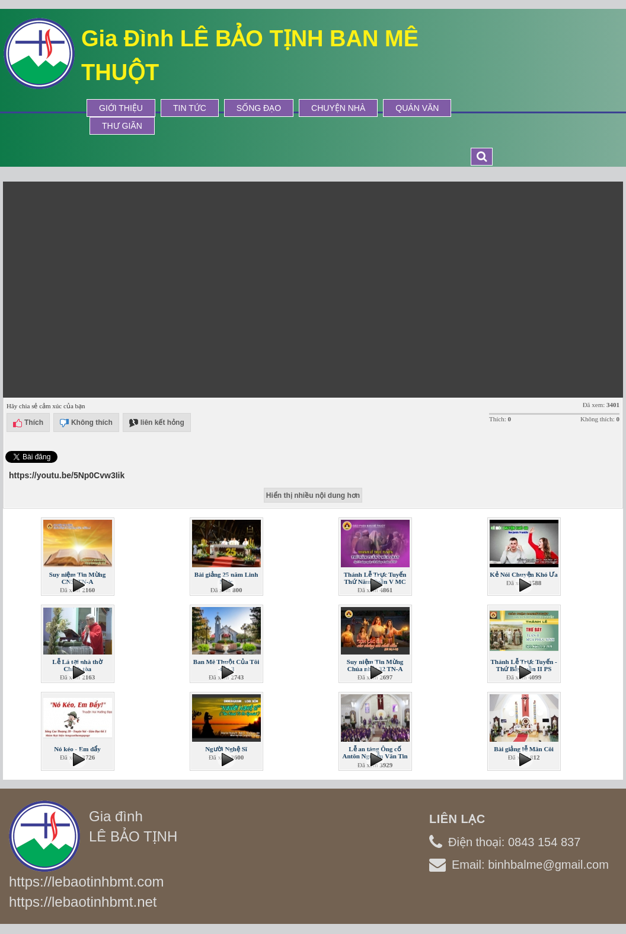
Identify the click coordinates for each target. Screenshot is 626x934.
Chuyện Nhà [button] (338, 108)
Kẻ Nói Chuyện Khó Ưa (524, 574)
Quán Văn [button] (417, 108)
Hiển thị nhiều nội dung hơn (313, 495)
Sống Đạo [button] (259, 108)
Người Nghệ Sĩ (226, 748)
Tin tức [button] (189, 108)
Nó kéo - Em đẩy (77, 748)
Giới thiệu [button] (121, 108)
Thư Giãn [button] (122, 126)
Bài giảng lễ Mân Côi (524, 748)
